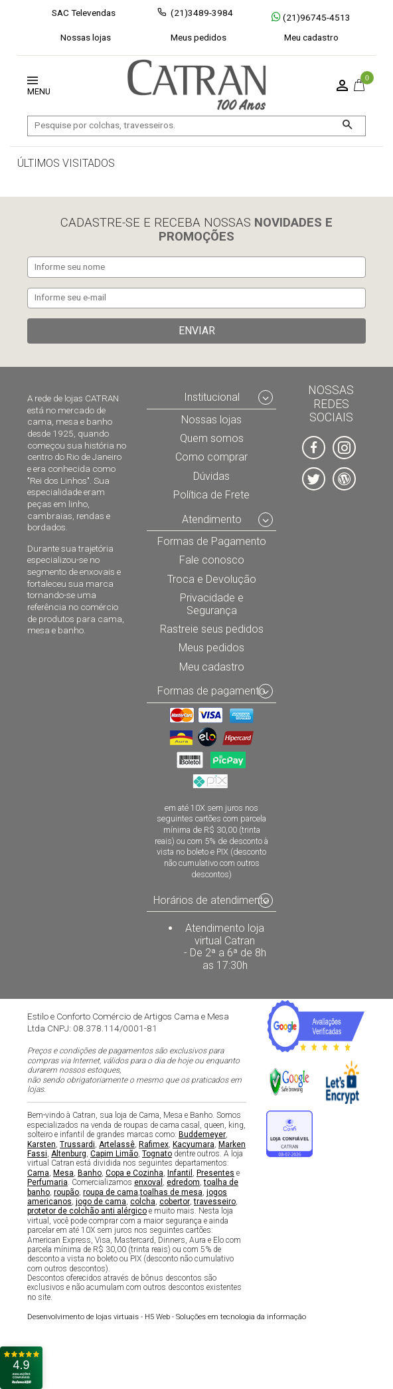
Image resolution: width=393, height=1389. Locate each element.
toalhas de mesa (171, 1192)
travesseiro (215, 1201)
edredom (183, 1182)
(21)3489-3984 (202, 12)
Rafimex (154, 1144)
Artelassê (117, 1144)
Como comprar (211, 457)
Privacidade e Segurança (212, 603)
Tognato (157, 1153)
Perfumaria (47, 1182)
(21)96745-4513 (311, 17)
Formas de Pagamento (211, 541)
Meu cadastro (311, 37)
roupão (66, 1192)
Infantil (180, 1173)
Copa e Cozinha (134, 1173)
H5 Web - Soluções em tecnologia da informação (166, 1317)
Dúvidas (211, 476)
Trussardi (77, 1144)
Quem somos (212, 438)
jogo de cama (101, 1201)
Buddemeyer (202, 1134)
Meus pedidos (198, 37)
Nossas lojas (85, 37)
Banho (90, 1173)
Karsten (41, 1144)
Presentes (215, 1173)
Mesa (63, 1173)
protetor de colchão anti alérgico (87, 1211)
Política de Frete (211, 494)
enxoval (148, 1182)
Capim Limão (114, 1153)
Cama (38, 1173)
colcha (142, 1201)
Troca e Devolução (211, 579)
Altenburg (68, 1153)
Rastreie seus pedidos (212, 629)
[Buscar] (347, 126)
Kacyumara (193, 1144)
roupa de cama (110, 1192)
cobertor (174, 1201)
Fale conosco (211, 560)
